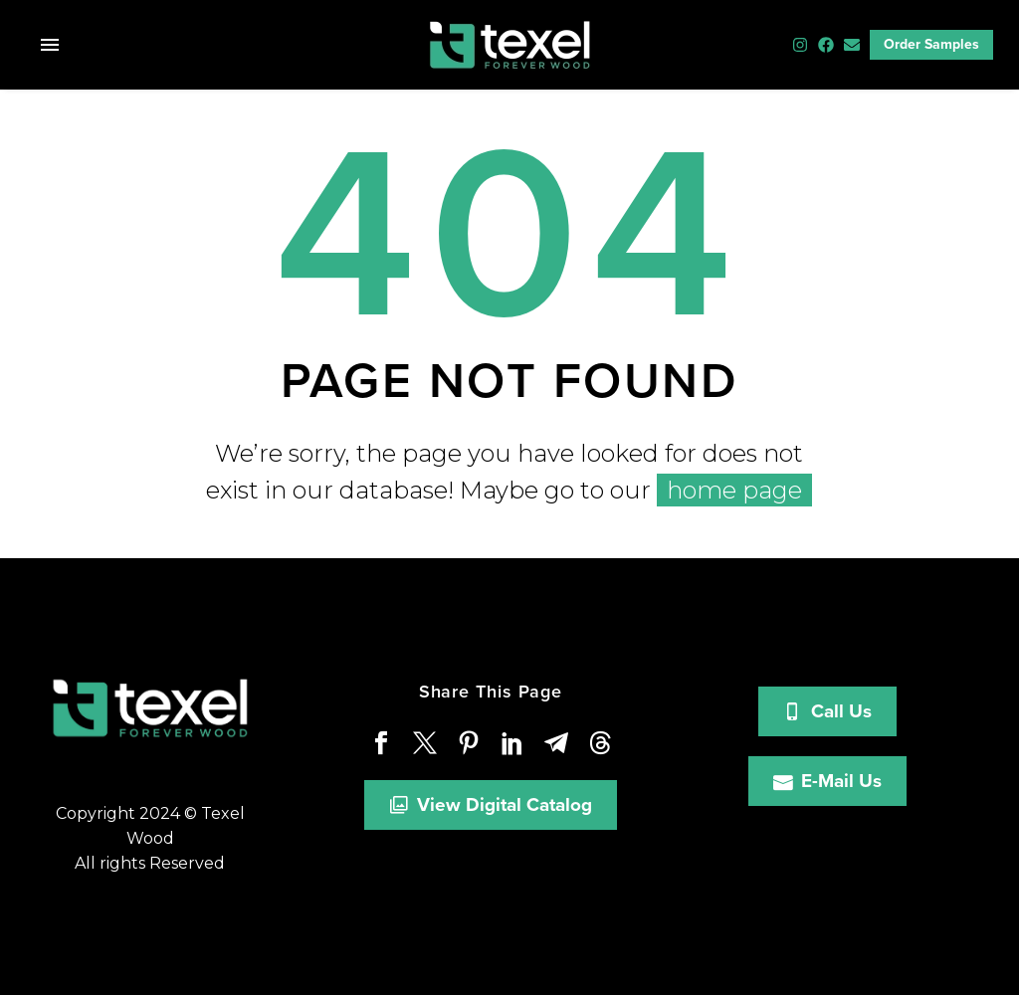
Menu (50, 45)
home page (734, 490)
